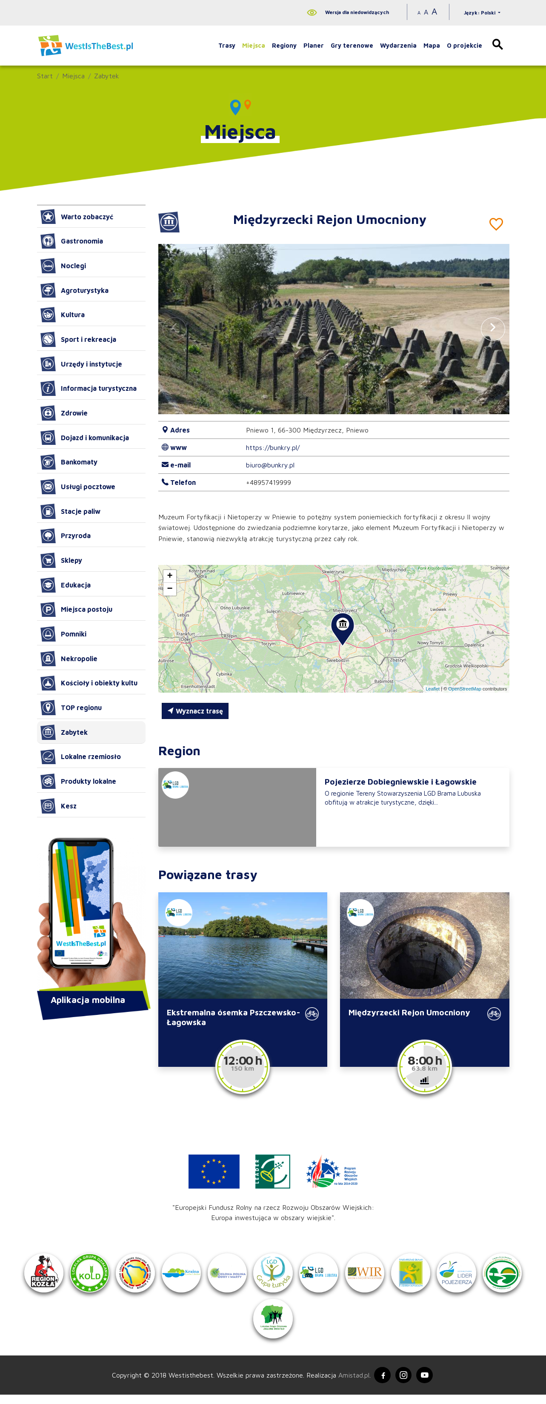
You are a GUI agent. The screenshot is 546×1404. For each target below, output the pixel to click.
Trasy (226, 45)
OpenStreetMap (464, 688)
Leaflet (433, 688)
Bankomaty (68, 462)
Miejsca (253, 45)
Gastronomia (71, 241)
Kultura (62, 314)
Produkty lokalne (78, 781)
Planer (313, 45)
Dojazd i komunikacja (84, 437)
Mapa (431, 45)
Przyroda (65, 536)
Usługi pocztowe (77, 486)
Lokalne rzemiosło (80, 757)
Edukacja (65, 585)
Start (45, 76)
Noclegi (63, 265)
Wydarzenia (398, 45)
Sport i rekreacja (78, 339)
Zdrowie (64, 413)
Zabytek (106, 76)
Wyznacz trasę (195, 711)
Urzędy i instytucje (81, 364)
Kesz (58, 806)
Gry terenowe (352, 45)
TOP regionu (71, 707)
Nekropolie (68, 658)
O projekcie (464, 45)
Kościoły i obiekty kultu (88, 683)
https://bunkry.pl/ (273, 447)
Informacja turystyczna (88, 388)
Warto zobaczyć (76, 216)
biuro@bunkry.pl (270, 465)
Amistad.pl (352, 1384)
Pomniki (63, 634)
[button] (493, 329)
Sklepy (61, 560)
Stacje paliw (70, 511)
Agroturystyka (74, 290)
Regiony (284, 45)
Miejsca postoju (76, 609)
